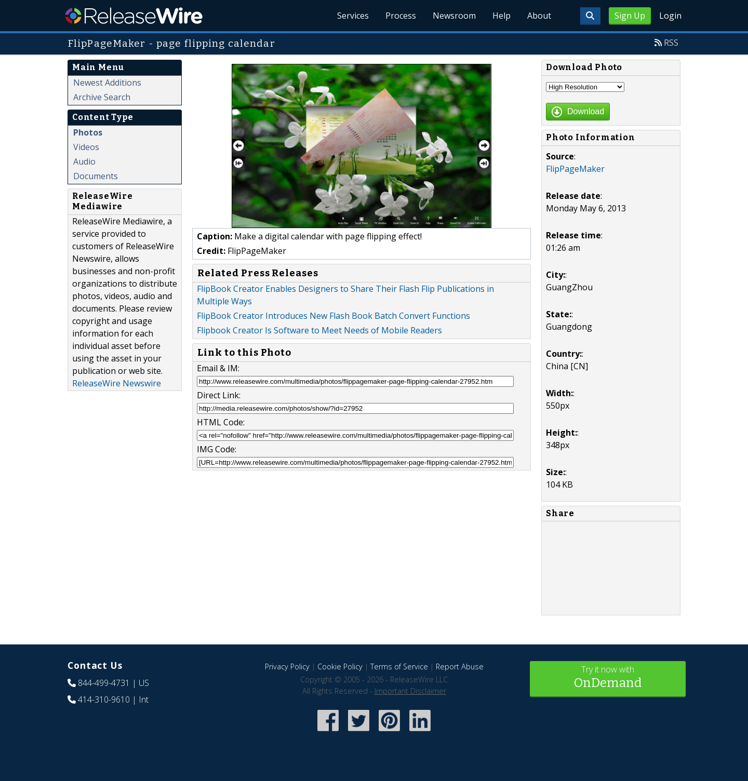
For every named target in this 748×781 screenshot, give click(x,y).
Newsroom (454, 15)
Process (400, 15)
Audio (84, 161)
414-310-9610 (104, 699)
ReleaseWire (133, 15)
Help (501, 15)
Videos (86, 147)
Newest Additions (107, 82)
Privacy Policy (287, 666)
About (539, 15)
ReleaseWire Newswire (116, 383)
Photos (87, 132)
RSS (671, 42)
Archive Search (101, 97)
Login (670, 15)
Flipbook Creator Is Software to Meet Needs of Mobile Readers (319, 330)
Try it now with (608, 678)
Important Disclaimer (410, 691)
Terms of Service (399, 666)
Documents (95, 176)
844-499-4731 (104, 683)
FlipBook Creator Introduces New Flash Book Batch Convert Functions (333, 315)
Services (353, 15)
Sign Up (630, 15)
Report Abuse (460, 666)
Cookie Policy (340, 666)
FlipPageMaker (575, 168)
